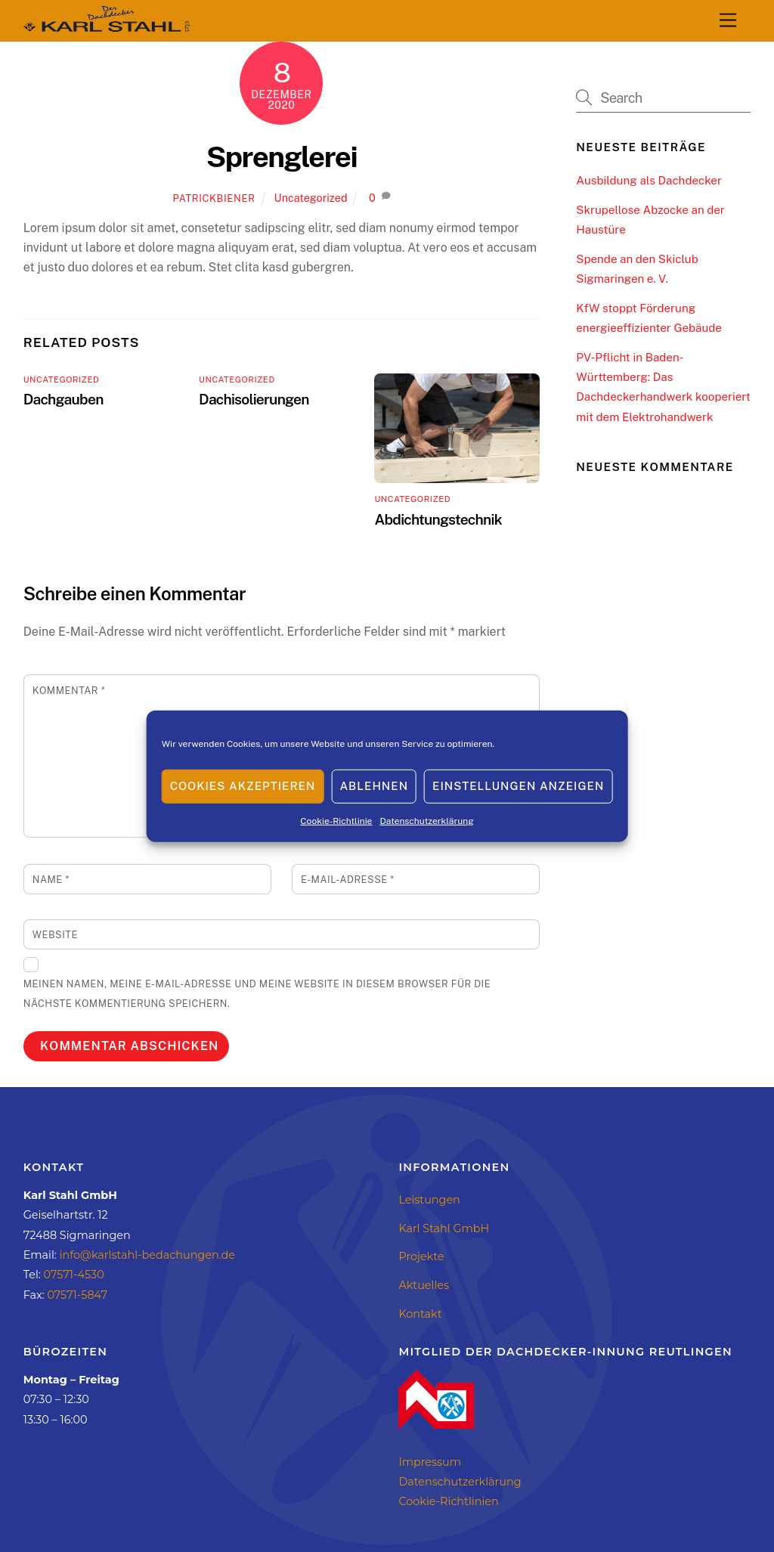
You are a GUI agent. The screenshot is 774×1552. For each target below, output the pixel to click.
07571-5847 (77, 1295)
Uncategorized (311, 197)
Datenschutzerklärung (426, 820)
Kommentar (69, 690)
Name (51, 879)
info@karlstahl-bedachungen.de (147, 1255)
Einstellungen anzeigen (518, 785)
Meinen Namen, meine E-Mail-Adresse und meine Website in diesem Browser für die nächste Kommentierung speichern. (257, 993)
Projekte (421, 1256)
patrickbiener (214, 198)
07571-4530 (74, 1274)
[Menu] (728, 21)
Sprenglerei (282, 157)
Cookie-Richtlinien (448, 1501)
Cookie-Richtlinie (336, 820)
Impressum (429, 1462)
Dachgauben (63, 399)
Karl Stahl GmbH (443, 1228)
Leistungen (429, 1200)
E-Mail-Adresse (348, 879)
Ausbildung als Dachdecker (649, 180)
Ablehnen (373, 785)
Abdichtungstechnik (437, 519)
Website (55, 934)
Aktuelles (423, 1285)
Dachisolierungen (254, 399)
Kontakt (419, 1314)
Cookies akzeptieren (243, 785)
